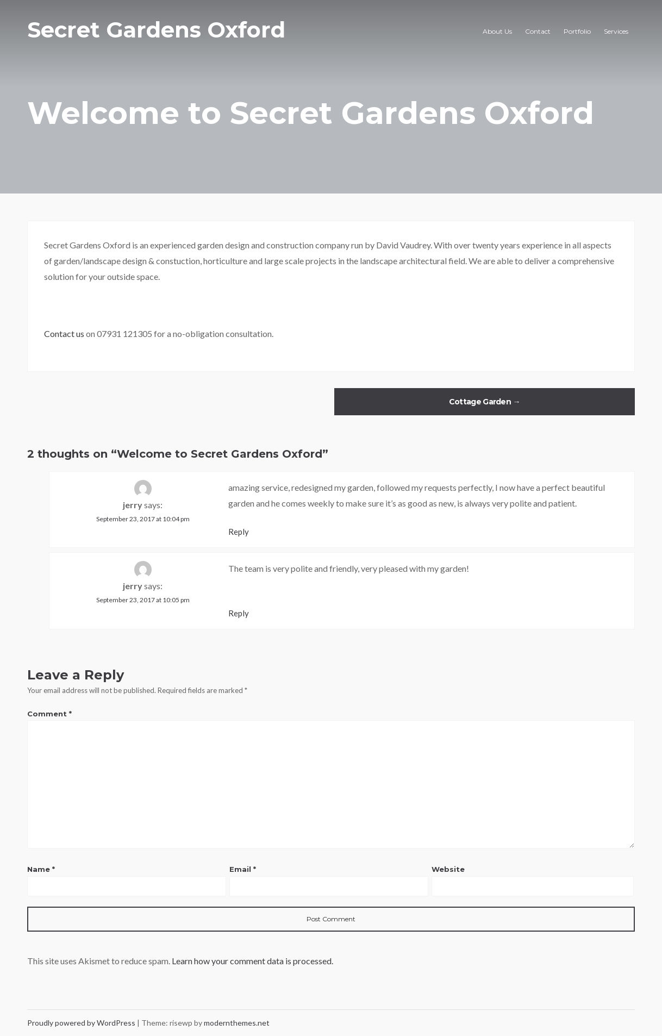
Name (41, 869)
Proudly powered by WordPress (82, 1022)
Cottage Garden (484, 402)
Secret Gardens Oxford (156, 29)
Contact (538, 31)
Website (448, 869)
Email (242, 869)
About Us (497, 31)
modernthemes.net (237, 1022)
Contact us (64, 333)
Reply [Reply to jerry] (238, 531)
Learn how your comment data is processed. (252, 961)
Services (616, 31)
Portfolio (577, 31)
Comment (49, 713)
